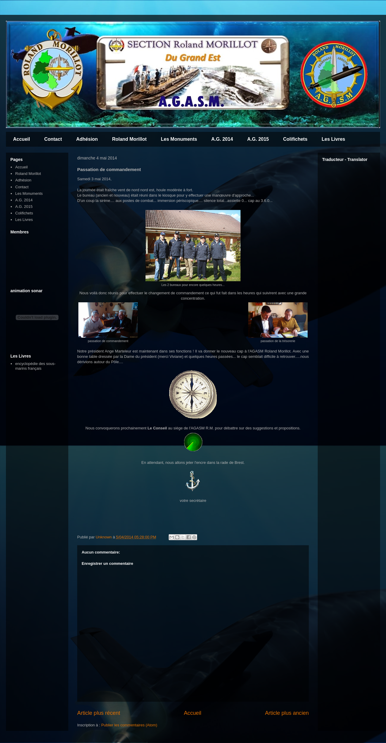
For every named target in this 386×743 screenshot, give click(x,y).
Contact (53, 139)
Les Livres (333, 139)
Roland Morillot (129, 139)
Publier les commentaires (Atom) (129, 725)
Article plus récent (98, 713)
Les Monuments (179, 139)
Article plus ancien (287, 713)
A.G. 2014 (222, 139)
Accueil (21, 139)
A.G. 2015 (258, 139)
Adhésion (87, 139)
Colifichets (295, 139)
